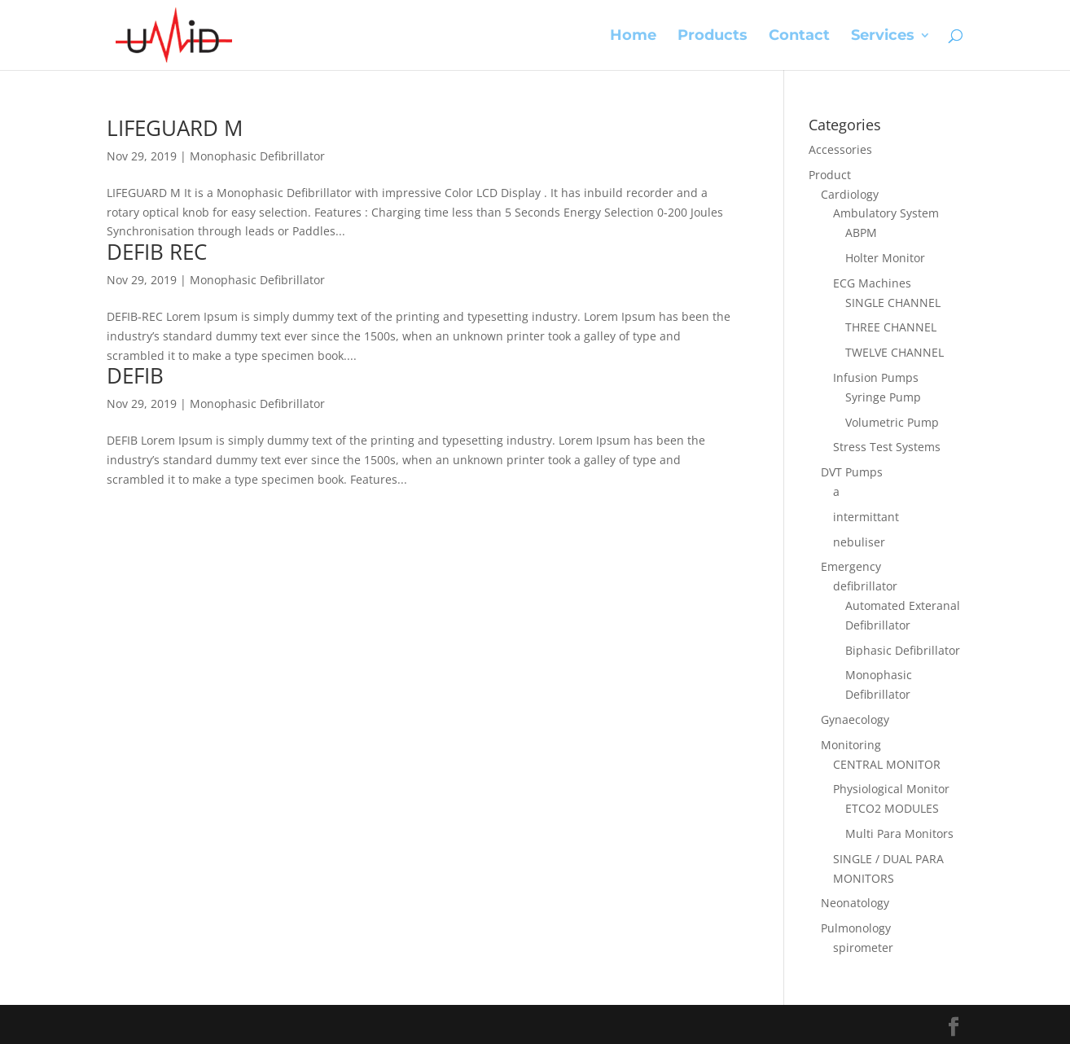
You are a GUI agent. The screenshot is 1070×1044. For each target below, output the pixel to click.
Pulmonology (856, 928)
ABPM (861, 232)
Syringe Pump (883, 397)
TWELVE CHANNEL (894, 352)
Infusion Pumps (876, 377)
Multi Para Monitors (899, 833)
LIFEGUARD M (175, 128)
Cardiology (850, 194)
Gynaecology (855, 719)
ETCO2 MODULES (892, 808)
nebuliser (859, 542)
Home (633, 36)
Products (713, 36)
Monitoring (851, 744)
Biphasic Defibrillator (902, 650)
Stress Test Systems (887, 446)
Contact (799, 36)
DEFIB (135, 375)
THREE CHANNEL (890, 327)
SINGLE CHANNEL (893, 302)
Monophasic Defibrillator (257, 156)
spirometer (863, 947)
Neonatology (855, 902)
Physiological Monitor (891, 788)
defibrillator (865, 586)
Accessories (840, 149)
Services (882, 36)
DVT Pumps (852, 472)
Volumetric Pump (892, 422)
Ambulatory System (886, 213)
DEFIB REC (157, 251)
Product (830, 174)
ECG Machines (872, 283)
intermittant (866, 516)
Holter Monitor (885, 257)
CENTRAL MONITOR (887, 764)
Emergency (851, 566)
